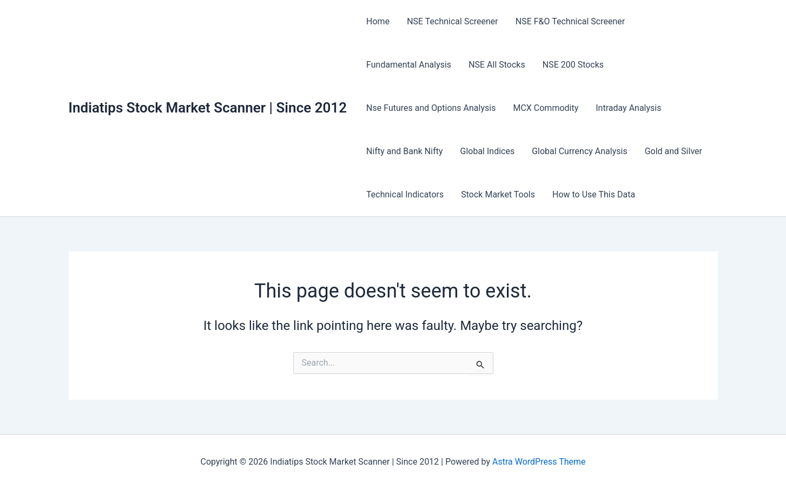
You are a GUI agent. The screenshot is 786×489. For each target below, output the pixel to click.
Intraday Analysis (628, 108)
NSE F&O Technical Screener (570, 21)
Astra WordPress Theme (538, 462)
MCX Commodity (545, 108)
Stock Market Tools (498, 194)
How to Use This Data (593, 194)
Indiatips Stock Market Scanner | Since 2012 (208, 108)
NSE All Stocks (496, 65)
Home (377, 21)
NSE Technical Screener (452, 21)
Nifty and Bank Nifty (404, 151)
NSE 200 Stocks (573, 65)
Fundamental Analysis (408, 65)
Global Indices (487, 151)
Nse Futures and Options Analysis (431, 108)
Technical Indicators (405, 194)
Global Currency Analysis (579, 151)
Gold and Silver (673, 151)
